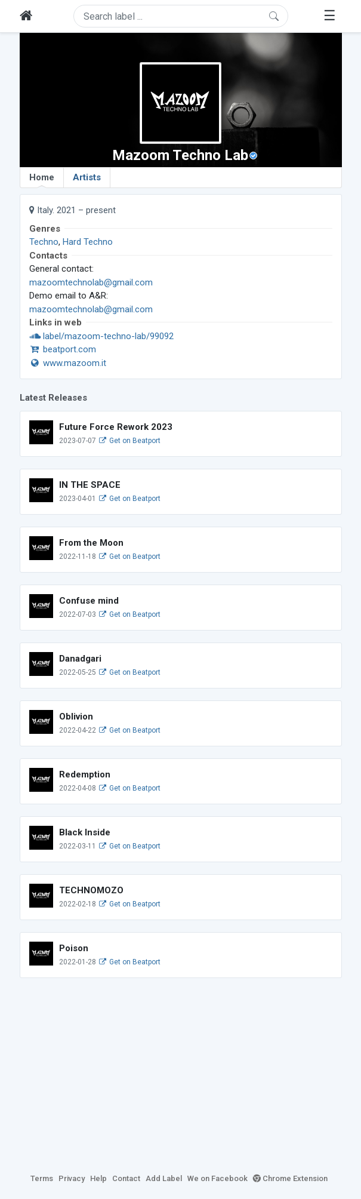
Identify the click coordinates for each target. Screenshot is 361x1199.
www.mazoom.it (67, 363)
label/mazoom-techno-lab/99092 (101, 336)
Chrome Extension (290, 1178)
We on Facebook (217, 1178)
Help (98, 1178)
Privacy (71, 1178)
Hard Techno (88, 241)
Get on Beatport (129, 440)
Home (41, 179)
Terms (41, 1178)
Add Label (164, 1178)
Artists (87, 177)
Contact (126, 1178)
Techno (43, 241)
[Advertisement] (181, 1073)
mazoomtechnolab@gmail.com (91, 282)
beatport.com (62, 349)
